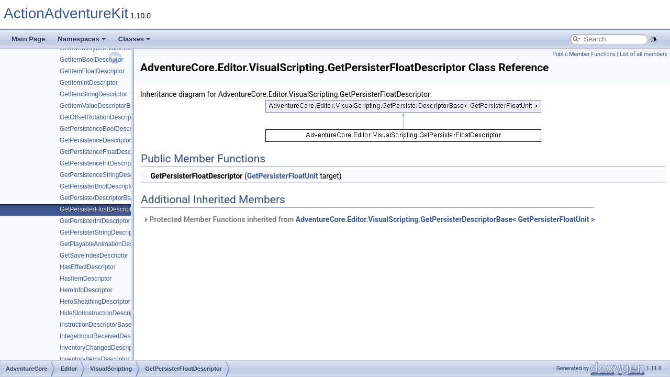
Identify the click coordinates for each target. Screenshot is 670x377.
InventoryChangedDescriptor (100, 347)
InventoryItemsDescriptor (94, 359)
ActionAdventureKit (66, 13)
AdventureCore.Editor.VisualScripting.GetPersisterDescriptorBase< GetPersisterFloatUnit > (445, 219)
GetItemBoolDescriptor (91, 59)
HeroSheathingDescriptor (95, 301)
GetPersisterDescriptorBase (99, 198)
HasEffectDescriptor (87, 267)
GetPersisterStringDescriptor (100, 232)
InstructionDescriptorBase (95, 324)
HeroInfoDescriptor (86, 290)
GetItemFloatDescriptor (92, 71)
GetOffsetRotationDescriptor (99, 117)
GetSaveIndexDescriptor (94, 255)
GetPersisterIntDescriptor (95, 221)
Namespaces (82, 39)
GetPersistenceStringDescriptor (104, 175)
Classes (134, 39)
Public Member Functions (584, 54)
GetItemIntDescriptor (89, 82)
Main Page (28, 39)
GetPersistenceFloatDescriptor (102, 152)
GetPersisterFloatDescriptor (98, 209)
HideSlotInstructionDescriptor (100, 313)
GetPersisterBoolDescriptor (98, 186)
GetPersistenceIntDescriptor (99, 163)
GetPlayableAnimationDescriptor (105, 244)
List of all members (643, 54)
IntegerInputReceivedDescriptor (104, 336)
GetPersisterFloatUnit (282, 176)
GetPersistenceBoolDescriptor (102, 128)
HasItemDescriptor (85, 278)
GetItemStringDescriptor (93, 94)
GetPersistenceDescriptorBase (103, 140)
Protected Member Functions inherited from (369, 219)
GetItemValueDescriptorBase (100, 105)
